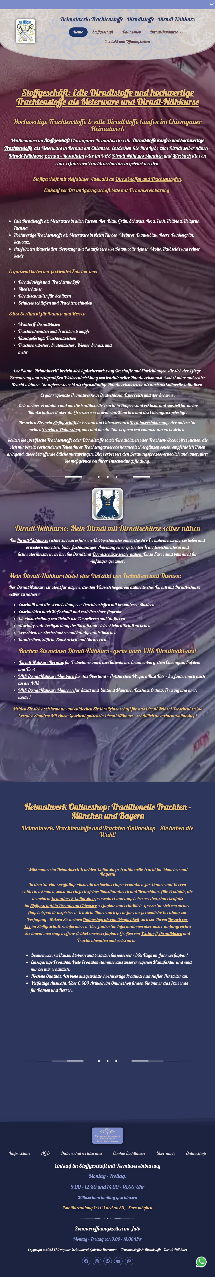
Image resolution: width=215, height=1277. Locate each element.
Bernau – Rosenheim (64, 156)
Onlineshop (131, 32)
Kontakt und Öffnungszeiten (127, 41)
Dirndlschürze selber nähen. (118, 554)
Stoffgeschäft (102, 32)
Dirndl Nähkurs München (137, 156)
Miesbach (181, 156)
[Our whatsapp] (201, 1261)
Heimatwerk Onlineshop (73, 898)
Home (78, 32)
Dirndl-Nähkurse (164, 32)
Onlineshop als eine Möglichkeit (111, 919)
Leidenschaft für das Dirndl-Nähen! (140, 709)
